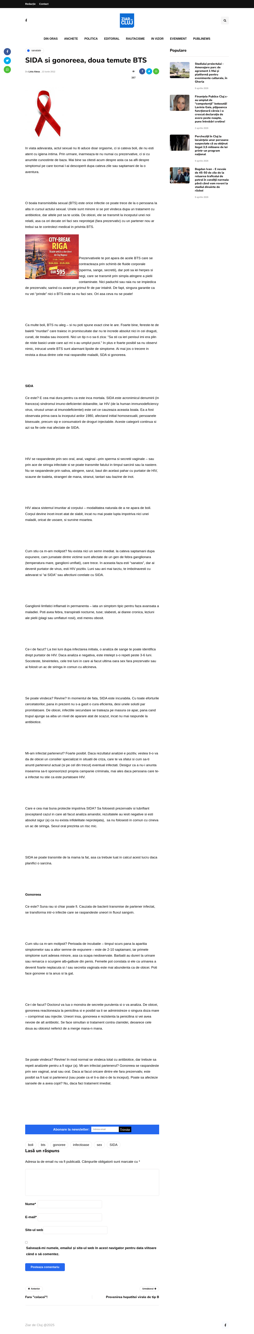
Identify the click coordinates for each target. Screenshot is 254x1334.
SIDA (114, 1145)
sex (99, 1145)
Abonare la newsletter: (71, 1129)
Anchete (71, 38)
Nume (30, 1204)
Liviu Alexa (34, 71)
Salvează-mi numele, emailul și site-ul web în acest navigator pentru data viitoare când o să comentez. (91, 1251)
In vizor (157, 38)
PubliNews (201, 38)
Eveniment (178, 38)
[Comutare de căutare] (225, 20)
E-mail (31, 1217)
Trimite (125, 1130)
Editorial (111, 38)
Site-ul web (34, 1230)
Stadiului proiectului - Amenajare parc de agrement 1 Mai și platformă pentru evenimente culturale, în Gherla (211, 73)
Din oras (51, 38)
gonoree (59, 1145)
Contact (43, 4)
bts (43, 1145)
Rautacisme (135, 38)
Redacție (30, 4)
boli (30, 1145)
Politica (91, 38)
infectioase (81, 1145)
